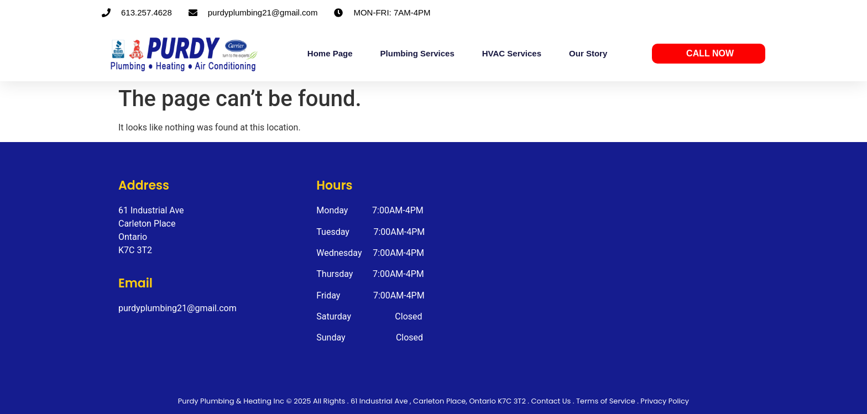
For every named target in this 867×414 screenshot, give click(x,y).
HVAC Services (511, 53)
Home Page (330, 53)
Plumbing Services (417, 53)
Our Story (588, 53)
